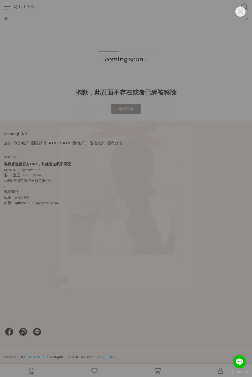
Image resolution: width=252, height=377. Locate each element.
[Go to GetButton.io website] (239, 371)
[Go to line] (239, 361)
